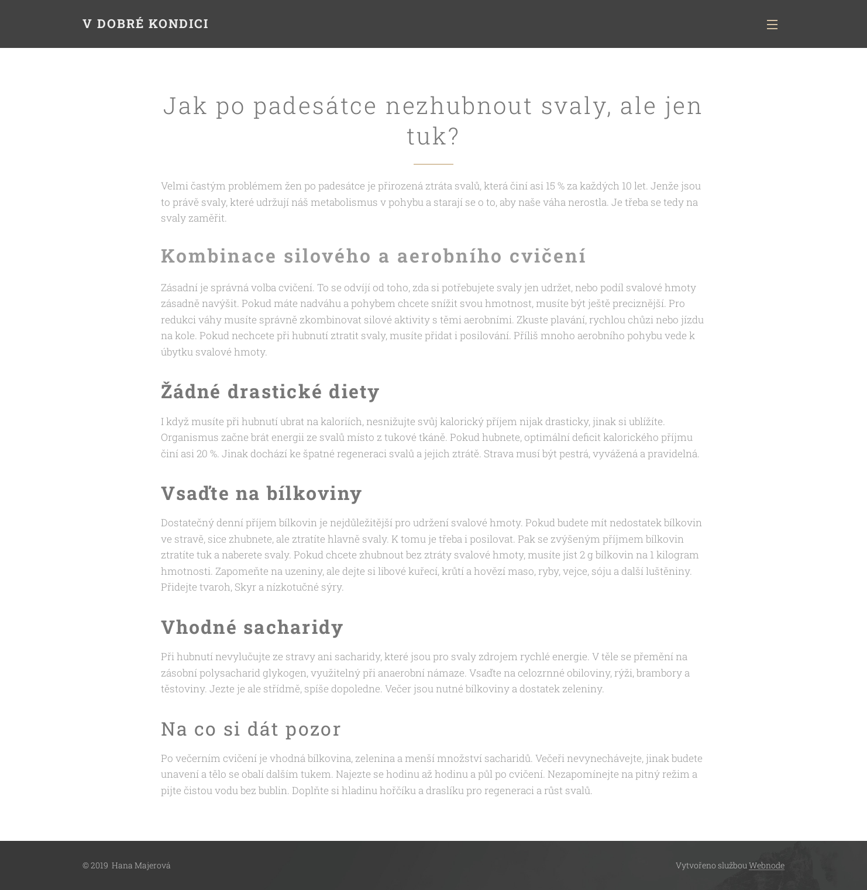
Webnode (767, 865)
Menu (772, 24)
